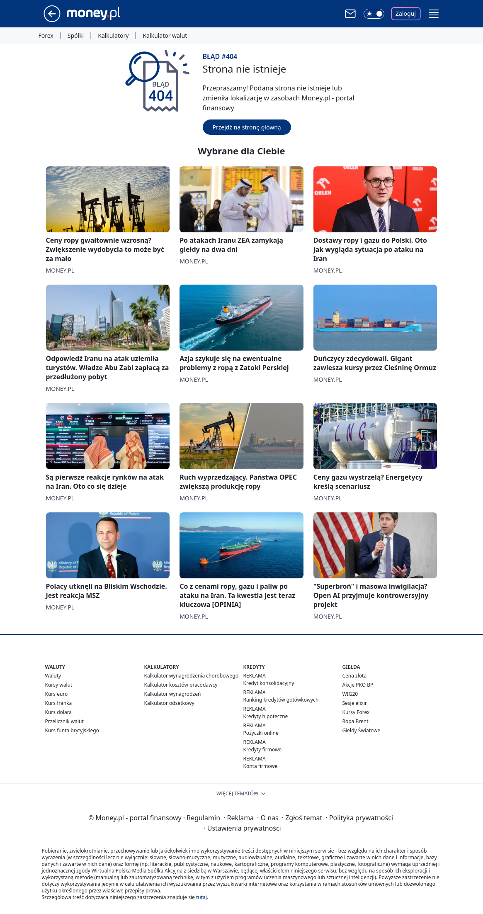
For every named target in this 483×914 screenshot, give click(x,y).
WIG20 (350, 693)
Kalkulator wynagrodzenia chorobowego (191, 675)
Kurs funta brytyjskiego (72, 730)
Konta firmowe (260, 766)
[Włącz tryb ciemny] (374, 14)
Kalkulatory (113, 35)
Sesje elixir (354, 703)
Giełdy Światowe (361, 730)
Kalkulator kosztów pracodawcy (181, 684)
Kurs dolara (58, 712)
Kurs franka (58, 703)
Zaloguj (406, 13)
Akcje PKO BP (358, 684)
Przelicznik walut (64, 721)
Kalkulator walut (165, 35)
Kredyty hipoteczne (265, 716)
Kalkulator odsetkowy (169, 703)
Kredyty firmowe (262, 749)
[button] (433, 13)
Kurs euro (56, 693)
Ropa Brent (355, 721)
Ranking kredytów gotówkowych (281, 699)
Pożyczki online (261, 732)
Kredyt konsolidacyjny (268, 683)
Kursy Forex (356, 712)
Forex (46, 35)
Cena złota (354, 675)
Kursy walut (59, 684)
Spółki (76, 35)
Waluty (53, 675)
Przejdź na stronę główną (247, 127)
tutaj (201, 897)
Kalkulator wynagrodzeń (172, 693)
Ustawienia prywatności (242, 828)
